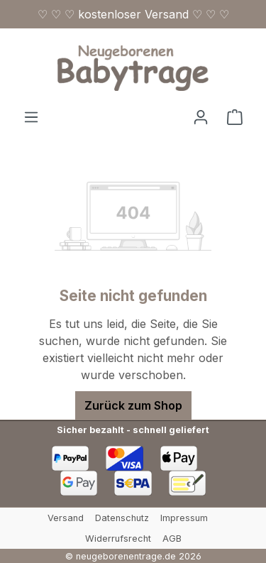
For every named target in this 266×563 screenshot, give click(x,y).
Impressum (184, 518)
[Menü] (31, 116)
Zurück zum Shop (133, 405)
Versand (66, 518)
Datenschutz (122, 518)
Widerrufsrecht (118, 538)
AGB (172, 538)
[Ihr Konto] (201, 116)
